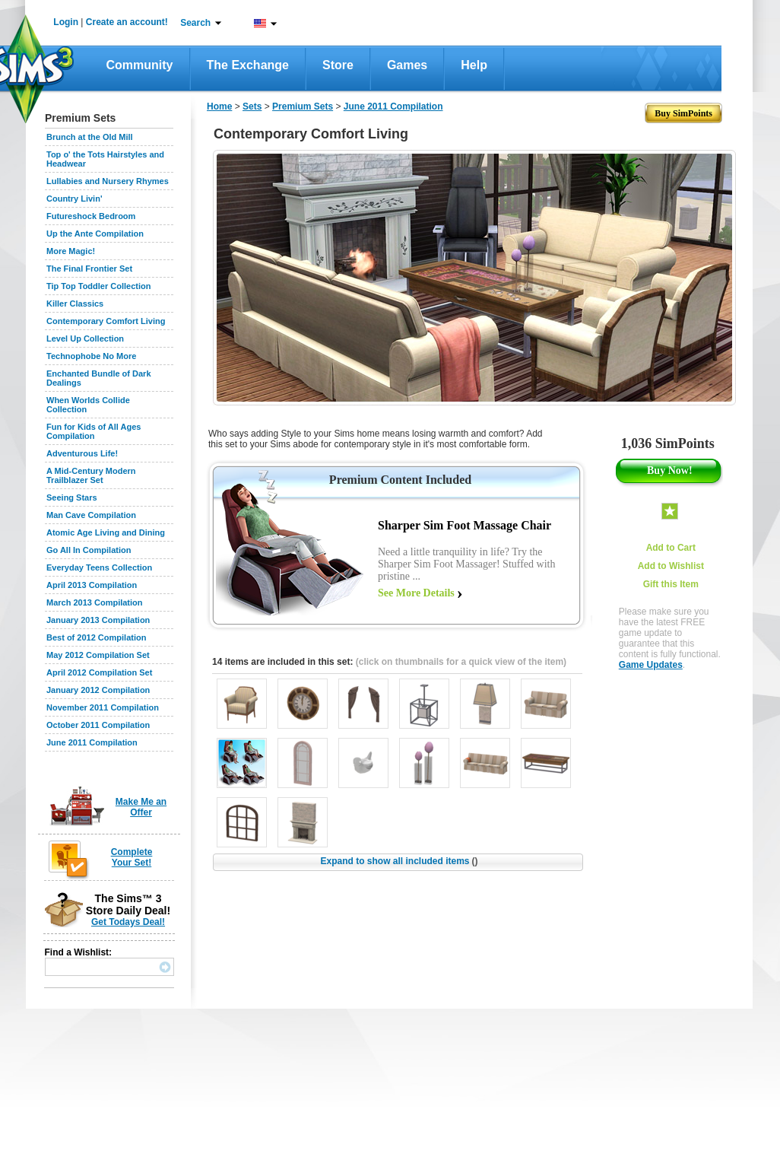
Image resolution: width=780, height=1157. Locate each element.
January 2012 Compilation (98, 690)
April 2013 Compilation (91, 585)
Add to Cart (671, 547)
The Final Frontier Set (89, 268)
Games (407, 65)
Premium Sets (302, 106)
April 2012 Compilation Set (99, 672)
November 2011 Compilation (102, 707)
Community (139, 65)
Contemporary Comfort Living (105, 321)
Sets (252, 106)
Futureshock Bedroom (90, 216)
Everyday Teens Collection (99, 567)
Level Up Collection (85, 338)
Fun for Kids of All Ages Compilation (93, 431)
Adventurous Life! (82, 453)
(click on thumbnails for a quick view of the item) (461, 661)
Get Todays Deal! (128, 922)
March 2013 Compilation (94, 602)
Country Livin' (74, 198)
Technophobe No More (91, 356)
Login (65, 22)
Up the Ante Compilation (95, 233)
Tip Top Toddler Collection (98, 286)
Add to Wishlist (671, 566)
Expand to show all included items (398, 861)
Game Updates (651, 665)
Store (338, 65)
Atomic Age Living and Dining (105, 532)
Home (219, 106)
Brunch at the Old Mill (89, 136)
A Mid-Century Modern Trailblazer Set (91, 475)
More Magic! (70, 251)
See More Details (416, 593)
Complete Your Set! (132, 857)
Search (195, 22)
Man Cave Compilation (91, 515)
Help (474, 65)
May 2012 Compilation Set (98, 655)
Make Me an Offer (141, 807)
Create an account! (127, 22)
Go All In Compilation (88, 550)
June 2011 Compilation (92, 742)
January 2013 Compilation (98, 620)
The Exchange (248, 65)
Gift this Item (671, 584)
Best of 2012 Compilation (96, 637)
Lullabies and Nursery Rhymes (107, 181)
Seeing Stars (71, 497)
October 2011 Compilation (98, 724)
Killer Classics (74, 303)
